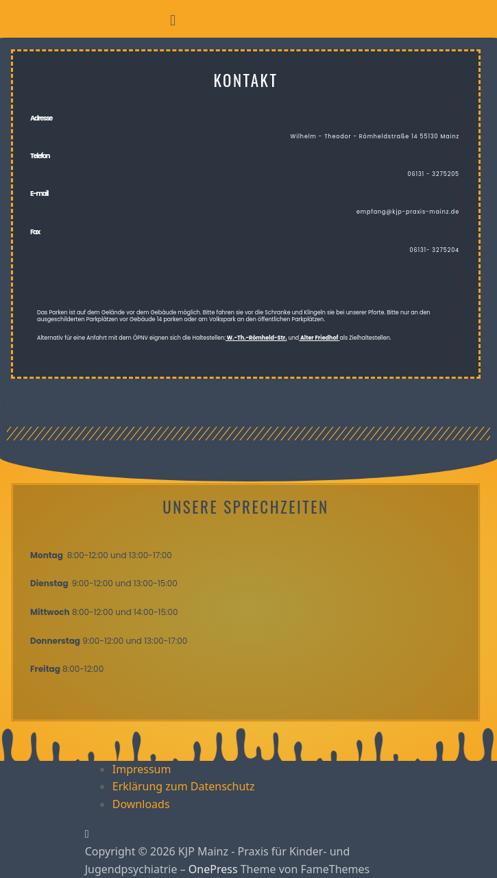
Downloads (141, 804)
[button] (172, 19)
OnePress (213, 869)
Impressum (141, 769)
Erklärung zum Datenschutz (183, 786)
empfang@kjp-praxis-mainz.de (407, 212)
